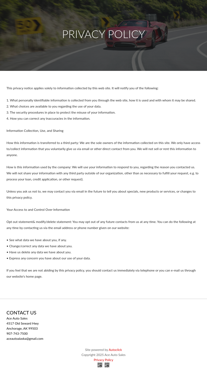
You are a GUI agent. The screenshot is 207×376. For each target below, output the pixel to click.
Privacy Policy (103, 360)
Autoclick (115, 350)
